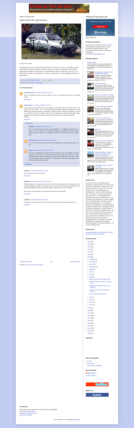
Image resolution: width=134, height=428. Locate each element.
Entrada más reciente (26, 261)
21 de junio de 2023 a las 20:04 (39, 170)
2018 (89, 310)
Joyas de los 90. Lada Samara (97, 294)
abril (90, 297)
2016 (89, 315)
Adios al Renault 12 (100, 83)
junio (90, 274)
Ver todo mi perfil (90, 375)
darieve (31, 150)
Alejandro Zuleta (29, 92)
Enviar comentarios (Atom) (35, 264)
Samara (37, 82)
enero (91, 304)
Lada (27, 82)
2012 (89, 325)
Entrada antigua (75, 261)
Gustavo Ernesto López (29, 411)
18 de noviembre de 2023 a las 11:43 (41, 181)
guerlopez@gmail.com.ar (30, 413)
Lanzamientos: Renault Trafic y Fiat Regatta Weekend (104, 72)
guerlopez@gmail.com (98, 54)
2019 (89, 308)
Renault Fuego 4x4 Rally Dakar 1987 (99, 279)
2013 (89, 323)
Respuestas (29, 123)
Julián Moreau (28, 105)
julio (90, 272)
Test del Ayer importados (94, 365)
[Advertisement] (50, 246)
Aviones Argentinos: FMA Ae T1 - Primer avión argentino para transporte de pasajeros (104, 153)
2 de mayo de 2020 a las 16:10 (44, 92)
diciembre (92, 259)
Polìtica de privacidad (26, 415)
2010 (89, 330)
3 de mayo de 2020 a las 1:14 (43, 126)
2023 (89, 249)
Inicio (51, 261)
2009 (89, 333)
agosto (91, 269)
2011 (89, 328)
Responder (27, 99)
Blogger (77, 419)
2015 (89, 318)
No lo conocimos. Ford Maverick (104, 141)
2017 (89, 313)
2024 (89, 247)
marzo (91, 299)
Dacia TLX (98, 129)
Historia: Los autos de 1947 (103, 118)
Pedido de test (91, 62)
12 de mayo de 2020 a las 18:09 (43, 150)
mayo (91, 277)
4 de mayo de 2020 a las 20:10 (47, 140)
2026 (89, 241)
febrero (91, 302)
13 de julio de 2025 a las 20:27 (39, 199)
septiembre (92, 267)
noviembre (92, 261)
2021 (89, 254)
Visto (41, 82)
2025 (89, 244)
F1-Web (89, 361)
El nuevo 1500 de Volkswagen (103, 106)
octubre (91, 264)
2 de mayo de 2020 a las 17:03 (42, 105)
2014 (89, 320)
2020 (89, 257)
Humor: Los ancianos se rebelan (104, 95)
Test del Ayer (108, 45)
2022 (89, 252)
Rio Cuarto (32, 82)
